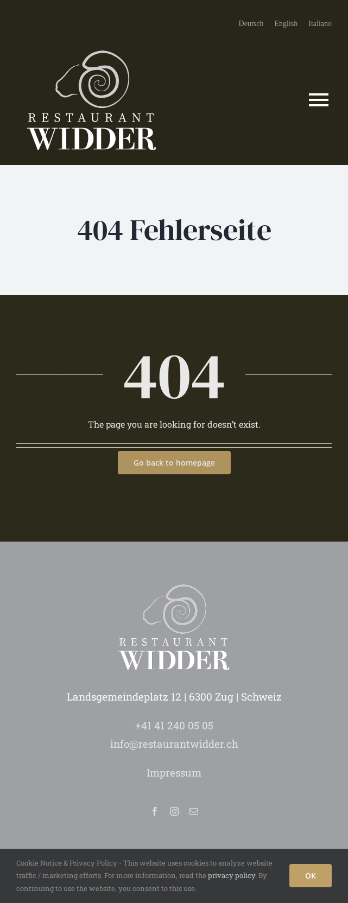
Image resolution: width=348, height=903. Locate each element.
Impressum (174, 772)
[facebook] (154, 811)
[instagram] (174, 811)
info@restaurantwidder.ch (174, 744)
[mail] (193, 811)
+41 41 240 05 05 (174, 725)
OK (310, 875)
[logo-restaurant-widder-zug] (92, 45)
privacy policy (231, 875)
